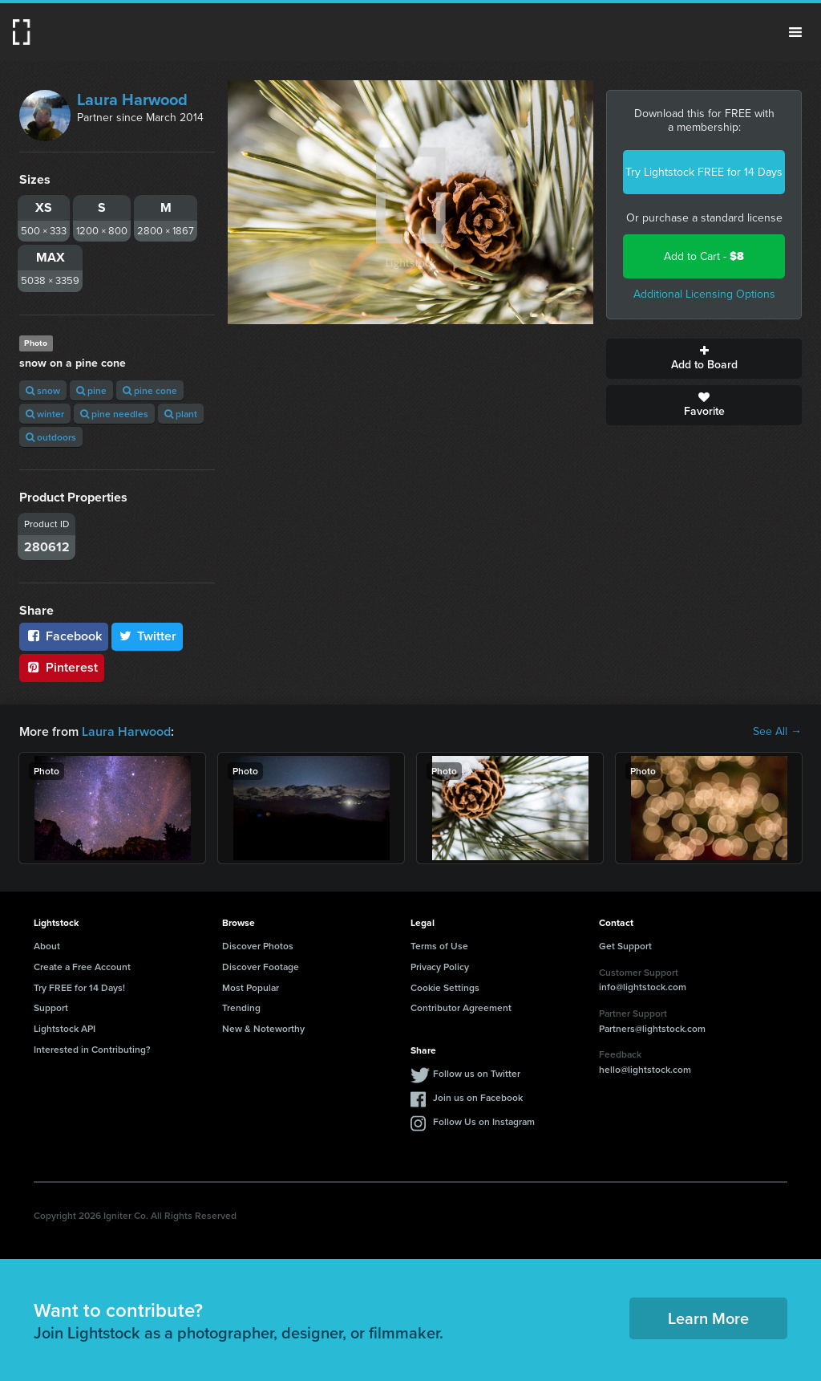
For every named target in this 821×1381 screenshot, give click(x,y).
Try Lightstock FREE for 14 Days (704, 172)
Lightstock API (64, 1028)
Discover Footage (260, 966)
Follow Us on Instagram (484, 1121)
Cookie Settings (444, 987)
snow (43, 390)
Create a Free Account (82, 966)
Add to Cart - (704, 256)
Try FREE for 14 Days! (79, 987)
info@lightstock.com (642, 986)
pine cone (150, 390)
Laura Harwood (132, 99)
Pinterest (62, 667)
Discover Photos (257, 945)
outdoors (51, 437)
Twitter (147, 636)
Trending (241, 1007)
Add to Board (704, 358)
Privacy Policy (439, 966)
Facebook (64, 636)
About (47, 945)
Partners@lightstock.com (652, 1028)
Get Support (625, 945)
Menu (795, 32)
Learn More (708, 1318)
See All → (777, 732)
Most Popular (250, 987)
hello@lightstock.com (645, 1069)
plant (180, 413)
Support (51, 1007)
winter (45, 413)
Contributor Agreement (461, 1007)
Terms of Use (439, 945)
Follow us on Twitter (476, 1073)
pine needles (114, 413)
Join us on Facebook (478, 1097)
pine (91, 390)
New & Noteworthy (263, 1028)
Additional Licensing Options (704, 294)
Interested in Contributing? (92, 1049)
